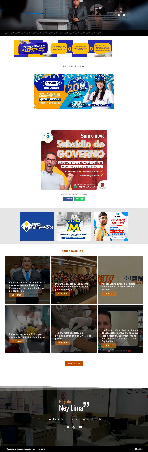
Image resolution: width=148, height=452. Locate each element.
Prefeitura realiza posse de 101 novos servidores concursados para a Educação (71, 287)
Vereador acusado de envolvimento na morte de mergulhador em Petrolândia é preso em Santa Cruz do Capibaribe (27, 286)
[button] (68, 199)
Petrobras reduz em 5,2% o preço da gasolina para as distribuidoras (27, 336)
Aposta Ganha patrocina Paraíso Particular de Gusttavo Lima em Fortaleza (118, 287)
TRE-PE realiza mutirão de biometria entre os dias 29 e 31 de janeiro (73, 336)
